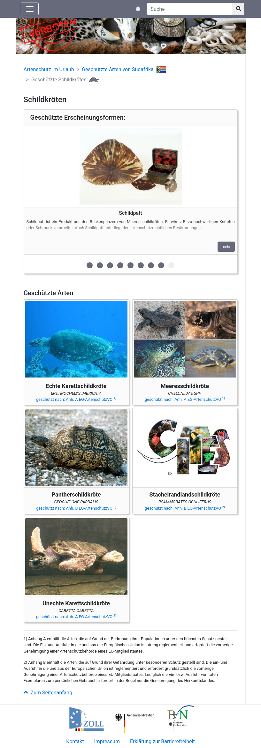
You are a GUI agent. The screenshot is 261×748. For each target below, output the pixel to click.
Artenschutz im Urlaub (49, 69)
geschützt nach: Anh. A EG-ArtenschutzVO (76, 399)
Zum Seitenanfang (48, 693)
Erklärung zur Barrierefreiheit (162, 741)
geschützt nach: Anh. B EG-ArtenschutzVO (76, 508)
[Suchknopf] (238, 9)
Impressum (107, 741)
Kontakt (75, 741)
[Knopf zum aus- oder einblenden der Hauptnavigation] (30, 9)
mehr (226, 246)
